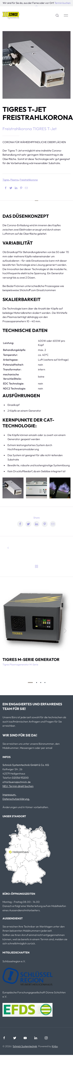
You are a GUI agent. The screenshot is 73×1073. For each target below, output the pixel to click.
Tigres (5, 179)
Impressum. (9, 794)
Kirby (55, 1046)
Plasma (14, 179)
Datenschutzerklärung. (16, 798)
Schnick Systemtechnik (25, 1046)
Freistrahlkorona (29, 179)
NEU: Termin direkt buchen (18, 786)
